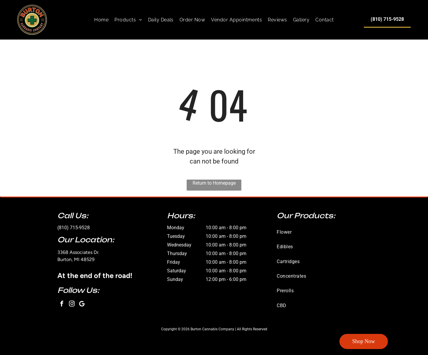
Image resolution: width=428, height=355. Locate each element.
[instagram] (71, 304)
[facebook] (61, 304)
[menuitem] (101, 19)
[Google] (82, 304)
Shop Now (363, 341)
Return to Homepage (214, 183)
